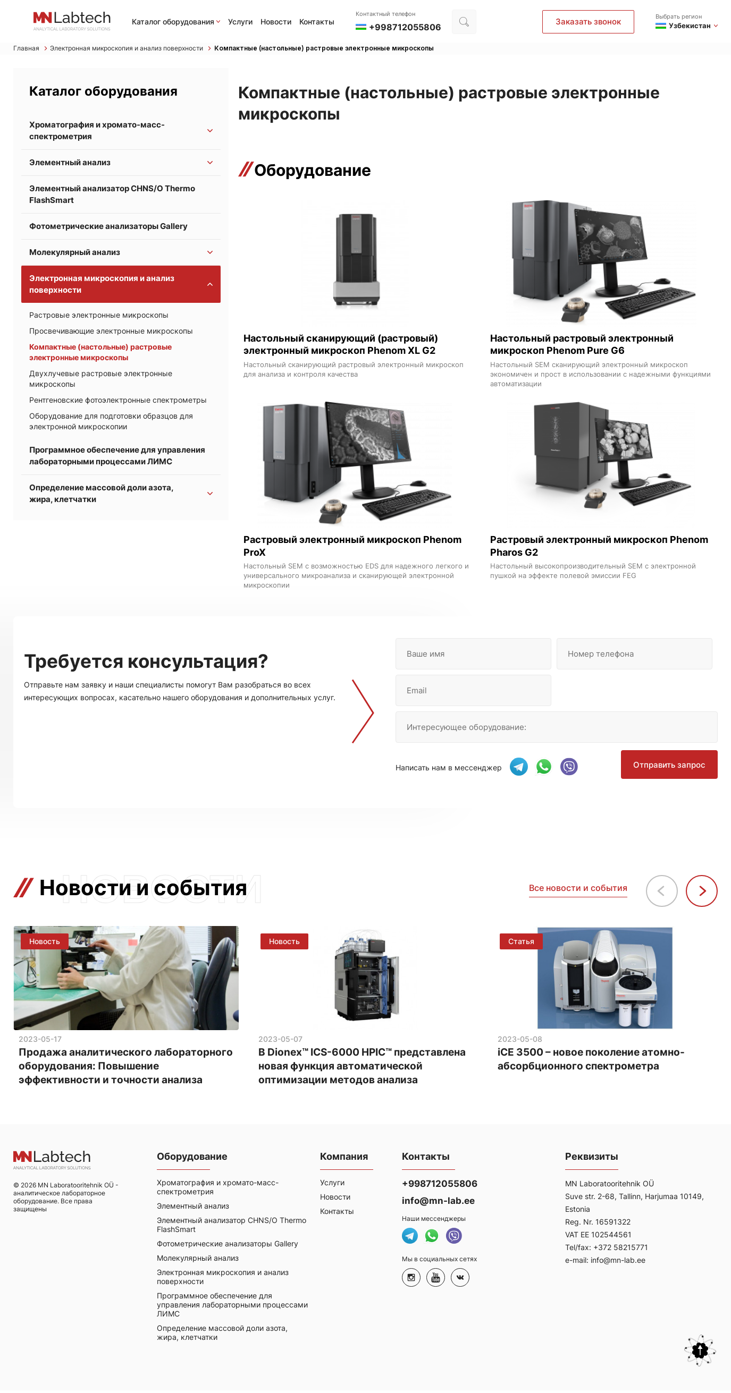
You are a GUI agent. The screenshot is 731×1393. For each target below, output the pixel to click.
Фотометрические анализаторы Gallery (108, 228)
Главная (31, 49)
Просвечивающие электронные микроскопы (111, 332)
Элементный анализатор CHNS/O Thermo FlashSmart (112, 196)
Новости (276, 21)
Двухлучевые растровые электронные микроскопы (100, 380)
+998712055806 (439, 1186)
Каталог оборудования (173, 21)
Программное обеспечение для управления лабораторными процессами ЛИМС (117, 457)
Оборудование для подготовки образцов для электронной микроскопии (111, 422)
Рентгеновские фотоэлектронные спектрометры (118, 401)
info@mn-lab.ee (438, 1203)
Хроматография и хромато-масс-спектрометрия (97, 132)
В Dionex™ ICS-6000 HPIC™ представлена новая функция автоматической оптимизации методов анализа (364, 1068)
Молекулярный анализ (74, 254)
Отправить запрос (671, 771)
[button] (702, 890)
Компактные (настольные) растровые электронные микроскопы (352, 49)
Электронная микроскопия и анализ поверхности (142, 49)
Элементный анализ (70, 164)
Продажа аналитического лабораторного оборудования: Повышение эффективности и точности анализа (125, 1068)
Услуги (240, 21)
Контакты (316, 21)
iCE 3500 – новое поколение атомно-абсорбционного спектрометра (596, 1060)
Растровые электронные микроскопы (99, 316)
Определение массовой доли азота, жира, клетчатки (101, 495)
